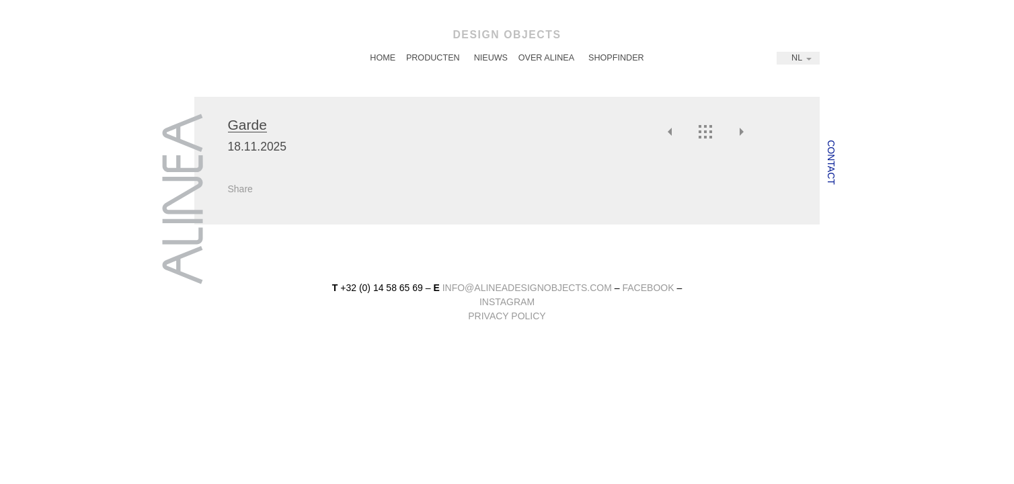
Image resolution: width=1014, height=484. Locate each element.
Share (240, 189)
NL (796, 58)
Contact (831, 162)
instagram (507, 301)
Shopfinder (616, 58)
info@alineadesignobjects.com (527, 287)
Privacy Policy (506, 316)
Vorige (670, 132)
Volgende (741, 132)
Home (382, 58)
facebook (648, 287)
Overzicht (705, 132)
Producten (433, 58)
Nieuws (491, 58)
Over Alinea (546, 58)
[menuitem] (382, 58)
